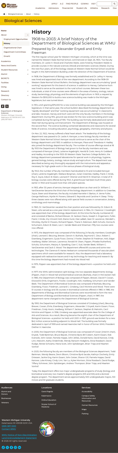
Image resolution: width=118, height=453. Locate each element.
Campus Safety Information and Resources (89, 398)
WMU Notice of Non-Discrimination (19, 435)
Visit (93, 4)
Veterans (5, 403)
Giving (3, 87)
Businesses (6, 398)
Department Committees (15, 52)
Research (105, 8)
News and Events (8, 66)
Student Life (81, 8)
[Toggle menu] (27, 35)
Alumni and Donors (6, 393)
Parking (85, 414)
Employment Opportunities (16, 39)
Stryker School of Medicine (48, 405)
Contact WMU (9, 429)
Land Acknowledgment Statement (19, 438)
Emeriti (7, 56)
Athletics (94, 8)
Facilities (5, 83)
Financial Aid (67, 8)
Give (115, 8)
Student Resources (9, 70)
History (7, 43)
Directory (5, 95)
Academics (40, 8)
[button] (114, 4)
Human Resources (90, 405)
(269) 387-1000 (9, 426)
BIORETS (5, 78)
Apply (54, 4)
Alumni (4, 74)
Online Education (48, 400)
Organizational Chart (13, 48)
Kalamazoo (46, 396)
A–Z (61, 4)
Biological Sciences (15, 14)
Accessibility (87, 392)
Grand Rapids (47, 392)
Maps (84, 409)
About (28, 14)
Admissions (54, 8)
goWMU (85, 4)
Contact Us (6, 100)
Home (3, 31)
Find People (72, 4)
